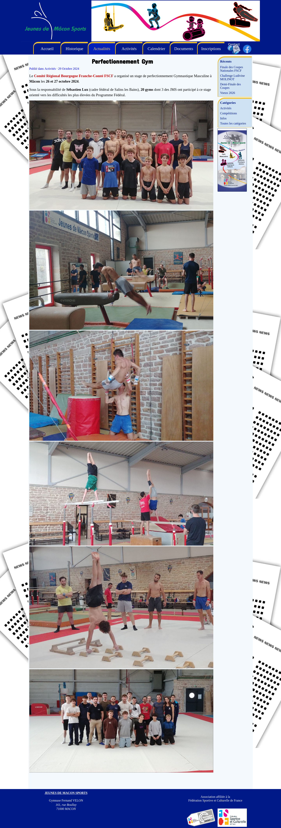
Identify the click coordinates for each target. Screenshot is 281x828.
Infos (223, 118)
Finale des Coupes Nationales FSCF (231, 68)
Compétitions (228, 113)
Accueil (47, 48)
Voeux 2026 (227, 92)
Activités (225, 108)
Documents (183, 48)
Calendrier (156, 48)
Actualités (101, 48)
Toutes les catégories (233, 123)
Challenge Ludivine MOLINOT (232, 77)
